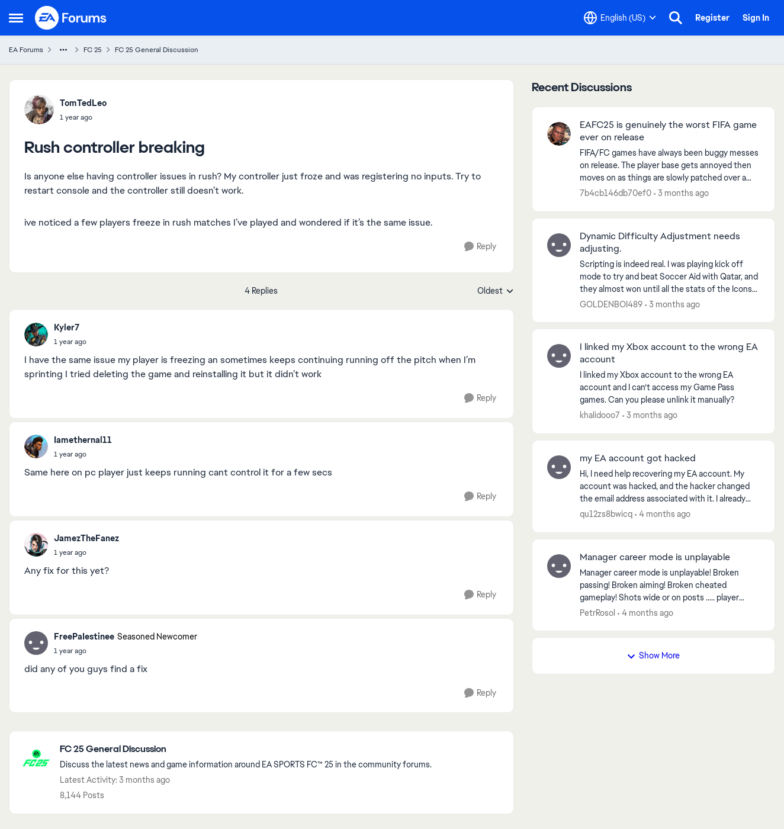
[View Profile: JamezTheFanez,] (36, 545)
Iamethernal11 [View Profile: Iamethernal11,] (83, 440)
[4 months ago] (662, 514)
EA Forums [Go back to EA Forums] (26, 49)
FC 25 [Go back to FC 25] (92, 49)
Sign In (756, 17)
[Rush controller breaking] (70, 341)
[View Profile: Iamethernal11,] (36, 446)
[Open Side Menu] (16, 18)
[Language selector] (620, 18)
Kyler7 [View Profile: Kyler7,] (66, 327)
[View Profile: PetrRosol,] (559, 566)
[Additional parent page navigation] (63, 49)
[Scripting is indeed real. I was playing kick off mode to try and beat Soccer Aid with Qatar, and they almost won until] (670, 276)
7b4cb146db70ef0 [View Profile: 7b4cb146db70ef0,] (615, 193)
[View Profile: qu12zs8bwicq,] (559, 467)
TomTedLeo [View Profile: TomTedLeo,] (83, 103)
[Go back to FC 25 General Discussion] (246, 749)
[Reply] (480, 247)
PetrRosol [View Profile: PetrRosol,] (597, 612)
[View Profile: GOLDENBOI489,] (559, 245)
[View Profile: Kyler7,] (36, 334)
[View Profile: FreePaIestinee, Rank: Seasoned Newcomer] (36, 643)
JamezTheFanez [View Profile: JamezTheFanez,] (86, 538)
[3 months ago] (681, 193)
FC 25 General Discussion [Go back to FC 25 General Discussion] (156, 49)
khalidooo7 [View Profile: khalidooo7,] (600, 415)
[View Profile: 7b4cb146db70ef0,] (559, 134)
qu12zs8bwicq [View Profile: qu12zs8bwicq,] (606, 514)
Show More (653, 655)
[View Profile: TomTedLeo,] (39, 109)
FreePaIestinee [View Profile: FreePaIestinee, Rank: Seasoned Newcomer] (84, 636)
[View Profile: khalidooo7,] (559, 356)
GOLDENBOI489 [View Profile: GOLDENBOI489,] (611, 303)
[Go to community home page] (71, 18)
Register (712, 17)
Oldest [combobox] (495, 291)
